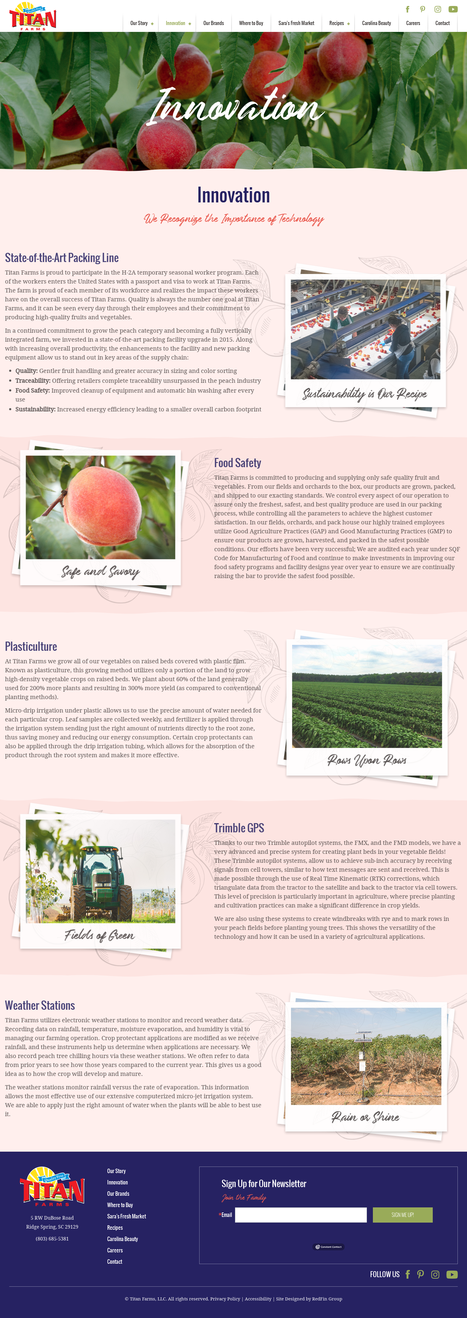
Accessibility (258, 1299)
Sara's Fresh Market (296, 23)
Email (227, 1215)
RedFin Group (327, 1299)
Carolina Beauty (376, 23)
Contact (442, 23)
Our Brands (213, 23)
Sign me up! (403, 1214)
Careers (413, 23)
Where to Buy (251, 23)
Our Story (139, 23)
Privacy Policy (225, 1299)
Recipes (336, 23)
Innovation (175, 23)
